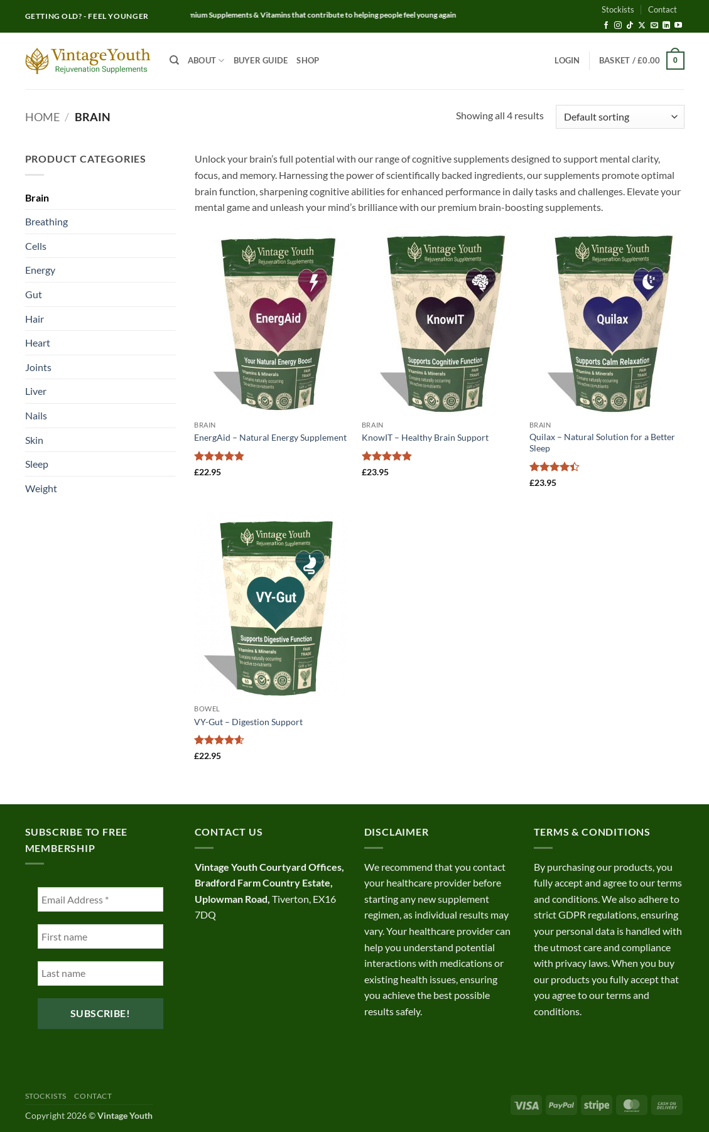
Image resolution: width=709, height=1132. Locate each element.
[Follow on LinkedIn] (666, 25)
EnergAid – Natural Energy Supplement (270, 437)
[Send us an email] (654, 25)
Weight (41, 488)
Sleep (36, 464)
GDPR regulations (597, 914)
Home (42, 117)
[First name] (100, 936)
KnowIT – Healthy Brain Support (425, 437)
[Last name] (100, 973)
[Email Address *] (100, 899)
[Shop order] (620, 117)
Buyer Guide (261, 60)
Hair (34, 319)
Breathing (46, 221)
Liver (35, 391)
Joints (38, 367)
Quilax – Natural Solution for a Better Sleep (602, 442)
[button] (567, 60)
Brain (37, 197)
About (206, 61)
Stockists (618, 9)
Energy (40, 270)
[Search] (174, 60)
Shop (307, 60)
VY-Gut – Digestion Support (248, 721)
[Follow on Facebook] (606, 25)
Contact (662, 9)
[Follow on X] (642, 25)
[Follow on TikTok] (630, 25)
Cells (35, 246)
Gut (33, 294)
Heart (37, 342)
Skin (34, 440)
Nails (36, 415)
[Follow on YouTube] (678, 25)
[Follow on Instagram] (618, 25)
